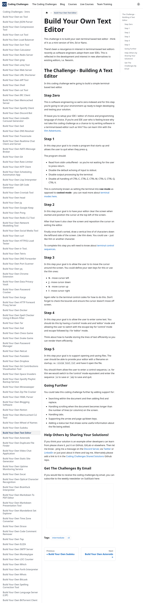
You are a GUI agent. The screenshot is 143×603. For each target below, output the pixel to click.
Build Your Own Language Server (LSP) (20, 594)
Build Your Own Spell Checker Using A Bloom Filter (18, 317)
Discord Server (91, 448)
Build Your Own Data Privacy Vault (18, 283)
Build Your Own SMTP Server (18, 549)
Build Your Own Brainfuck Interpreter (16, 488)
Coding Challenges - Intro (16, 11)
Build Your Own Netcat (15, 351)
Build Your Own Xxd (13, 328)
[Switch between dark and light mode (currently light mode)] (138, 4)
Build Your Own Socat (14, 474)
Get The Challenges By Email (130, 65)
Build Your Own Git (13, 156)
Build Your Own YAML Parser (18, 397)
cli (69, 537)
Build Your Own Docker (15, 310)
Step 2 (127, 32)
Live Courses (87, 4)
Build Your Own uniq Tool (16, 64)
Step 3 (127, 36)
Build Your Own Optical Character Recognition (20, 481)
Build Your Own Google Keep (18, 207)
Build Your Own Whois (14, 574)
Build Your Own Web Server (17, 70)
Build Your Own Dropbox (16, 361)
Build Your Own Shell (14, 85)
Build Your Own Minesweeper (18, 386)
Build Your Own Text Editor (17, 432)
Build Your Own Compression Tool (18, 28)
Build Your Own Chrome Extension (15, 275)
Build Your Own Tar (13, 323)
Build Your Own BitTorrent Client (20, 600)
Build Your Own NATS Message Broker (19, 150)
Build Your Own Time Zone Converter (17, 520)
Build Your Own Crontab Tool (18, 192)
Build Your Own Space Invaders (19, 374)
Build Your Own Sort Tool (16, 44)
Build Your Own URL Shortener (19, 75)
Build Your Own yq (12, 268)
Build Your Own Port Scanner (18, 263)
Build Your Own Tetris (14, 253)
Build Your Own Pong (14, 212)
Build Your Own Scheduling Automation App (17, 173)
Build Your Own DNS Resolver (18, 131)
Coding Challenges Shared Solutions (85, 456)
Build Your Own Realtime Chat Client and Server (19, 142)
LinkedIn (48, 452)
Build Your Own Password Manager (16, 345)
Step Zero (129, 24)
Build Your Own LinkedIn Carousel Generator (16, 119)
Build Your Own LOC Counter (18, 559)
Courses (72, 4)
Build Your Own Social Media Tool (20, 230)
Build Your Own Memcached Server (18, 102)
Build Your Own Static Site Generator (16, 460)
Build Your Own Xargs (14, 297)
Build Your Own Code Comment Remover (19, 533)
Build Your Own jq (12, 202)
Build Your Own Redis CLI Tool (19, 217)
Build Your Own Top (13, 539)
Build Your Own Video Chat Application (17, 452)
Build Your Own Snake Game (18, 338)
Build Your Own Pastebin (16, 356)
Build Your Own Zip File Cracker (19, 391)
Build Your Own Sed (13, 126)
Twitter (107, 448)
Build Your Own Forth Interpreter (20, 569)
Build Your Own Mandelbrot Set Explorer (19, 512)
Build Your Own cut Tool (15, 34)
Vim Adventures (52, 130)
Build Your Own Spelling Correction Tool (15, 586)
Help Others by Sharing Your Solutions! (131, 56)
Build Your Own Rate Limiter (18, 161)
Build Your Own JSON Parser (18, 21)
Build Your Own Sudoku (15, 427)
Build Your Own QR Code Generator (16, 186)
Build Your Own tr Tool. (15, 248)
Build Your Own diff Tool (15, 80)
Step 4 (127, 40)
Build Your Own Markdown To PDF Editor (18, 496)
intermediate (58, 537)
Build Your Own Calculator (17, 49)
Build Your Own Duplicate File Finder (18, 444)
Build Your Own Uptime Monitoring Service (15, 468)
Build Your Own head (14, 197)
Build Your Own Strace (15, 526)
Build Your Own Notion (15, 409)
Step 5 (127, 44)
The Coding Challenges (44, 4)
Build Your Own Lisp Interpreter (20, 179)
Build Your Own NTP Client (17, 166)
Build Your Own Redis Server (18, 54)
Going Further (130, 48)
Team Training (104, 4)
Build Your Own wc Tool (15, 16)
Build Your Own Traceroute (17, 136)
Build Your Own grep (14, 59)
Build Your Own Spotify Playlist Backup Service (19, 380)
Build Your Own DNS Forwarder (19, 258)
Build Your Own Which (14, 564)
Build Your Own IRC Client (16, 95)
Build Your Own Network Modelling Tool (16, 224)
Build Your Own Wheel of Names (20, 422)
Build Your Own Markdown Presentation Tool (17, 504)
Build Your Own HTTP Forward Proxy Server (19, 304)
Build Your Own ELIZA (14, 544)
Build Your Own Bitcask (15, 579)
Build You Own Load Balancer (18, 39)
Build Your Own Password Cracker (16, 291)
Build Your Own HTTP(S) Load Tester (18, 242)
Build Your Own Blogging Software (16, 403)
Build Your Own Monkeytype (18, 554)
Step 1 (127, 28)
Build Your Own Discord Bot (17, 113)
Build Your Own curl (13, 235)
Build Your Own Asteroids (16, 437)
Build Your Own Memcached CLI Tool (20, 416)
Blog (62, 4)
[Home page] (46, 13)
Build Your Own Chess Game (18, 333)
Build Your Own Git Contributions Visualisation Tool (20, 368)
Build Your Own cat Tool (15, 90)
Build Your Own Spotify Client (18, 108)
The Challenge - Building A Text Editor (128, 17)
